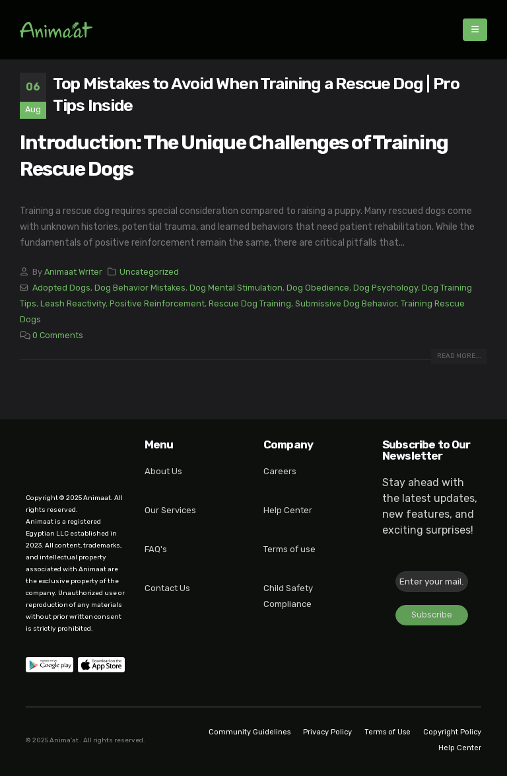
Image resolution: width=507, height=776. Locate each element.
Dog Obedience (318, 288)
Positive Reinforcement (157, 303)
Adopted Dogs (61, 288)
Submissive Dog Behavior (346, 303)
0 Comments (57, 335)
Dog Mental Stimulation (236, 288)
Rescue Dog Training (250, 303)
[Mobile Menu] (475, 29)
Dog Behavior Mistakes (140, 288)
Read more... (459, 356)
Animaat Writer (73, 272)
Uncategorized (149, 272)
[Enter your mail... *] (431, 581)
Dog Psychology (385, 288)
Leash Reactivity (73, 303)
